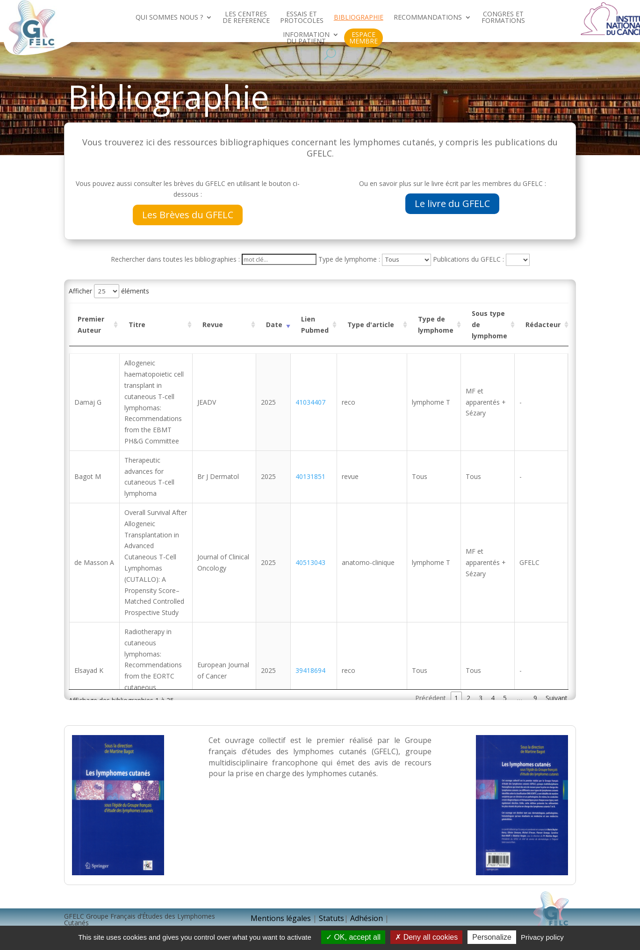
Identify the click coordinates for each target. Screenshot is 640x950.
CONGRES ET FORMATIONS (503, 18)
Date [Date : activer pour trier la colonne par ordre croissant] (274, 324)
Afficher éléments (109, 290)
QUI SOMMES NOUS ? (169, 17)
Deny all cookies (426, 937)
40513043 (312, 562)
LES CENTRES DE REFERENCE (246, 18)
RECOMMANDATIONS (428, 17)
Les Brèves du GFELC (187, 214)
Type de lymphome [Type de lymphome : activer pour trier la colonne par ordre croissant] (435, 324)
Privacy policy (542, 937)
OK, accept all (353, 937)
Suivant (557, 697)
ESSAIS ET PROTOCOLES (302, 18)
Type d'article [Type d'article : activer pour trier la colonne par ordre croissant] (370, 324)
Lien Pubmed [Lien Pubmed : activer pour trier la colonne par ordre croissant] (315, 324)
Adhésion (367, 918)
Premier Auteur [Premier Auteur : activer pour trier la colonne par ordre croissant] (91, 324)
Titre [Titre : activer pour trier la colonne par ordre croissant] (137, 324)
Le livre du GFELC (452, 203)
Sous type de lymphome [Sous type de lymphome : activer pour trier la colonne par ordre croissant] (489, 324)
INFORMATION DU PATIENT (306, 38)
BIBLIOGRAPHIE (358, 17)
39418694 (312, 670)
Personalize (491, 937)
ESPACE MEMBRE (363, 37)
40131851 (312, 476)
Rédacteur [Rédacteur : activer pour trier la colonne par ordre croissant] (543, 324)
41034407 (312, 402)
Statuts (331, 918)
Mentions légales (281, 918)
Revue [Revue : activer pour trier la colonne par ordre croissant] (212, 324)
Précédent (430, 697)
